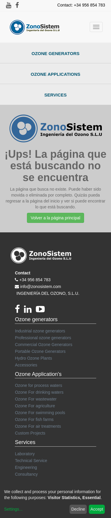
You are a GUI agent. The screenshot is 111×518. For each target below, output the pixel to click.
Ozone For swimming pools (40, 412)
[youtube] (42, 310)
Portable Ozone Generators (40, 351)
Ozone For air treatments (38, 426)
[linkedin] (30, 310)
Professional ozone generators (43, 337)
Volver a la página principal (55, 217)
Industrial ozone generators (40, 331)
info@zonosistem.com (40, 286)
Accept (97, 509)
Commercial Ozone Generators (43, 344)
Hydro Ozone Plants (33, 358)
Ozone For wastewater (36, 399)
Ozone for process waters (38, 385)
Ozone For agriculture (35, 405)
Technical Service (31, 460)
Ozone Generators (56, 53)
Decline (78, 509)
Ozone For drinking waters (39, 392)
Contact (22, 273)
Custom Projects (30, 433)
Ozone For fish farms (34, 419)
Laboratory (25, 453)
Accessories (26, 365)
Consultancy (26, 474)
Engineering (26, 467)
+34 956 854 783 (35, 279)
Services (55, 94)
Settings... (13, 509)
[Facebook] (19, 310)
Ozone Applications (56, 74)
